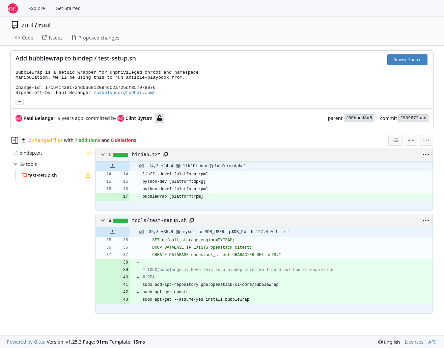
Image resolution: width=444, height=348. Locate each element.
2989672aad (413, 118)
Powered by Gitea (26, 342)
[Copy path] (165, 154)
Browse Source (407, 60)
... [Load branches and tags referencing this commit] (20, 101)
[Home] (12, 8)
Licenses (414, 342)
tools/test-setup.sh (159, 220)
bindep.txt (146, 154)
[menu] (426, 140)
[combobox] (395, 140)
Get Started (68, 8)
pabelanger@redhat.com (124, 92)
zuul (27, 25)
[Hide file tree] (14, 140)
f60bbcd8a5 (359, 118)
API (432, 342)
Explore (36, 8)
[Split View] (411, 140)
